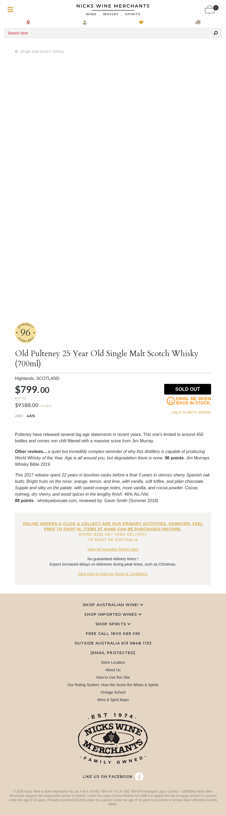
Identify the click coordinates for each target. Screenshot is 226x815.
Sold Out (187, 389)
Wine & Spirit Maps (113, 700)
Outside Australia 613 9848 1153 (112, 643)
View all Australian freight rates (112, 549)
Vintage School (113, 692)
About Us (113, 670)
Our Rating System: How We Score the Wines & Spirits (112, 685)
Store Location (113, 662)
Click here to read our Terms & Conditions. (113, 574)
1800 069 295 (125, 633)
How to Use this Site (113, 677)
